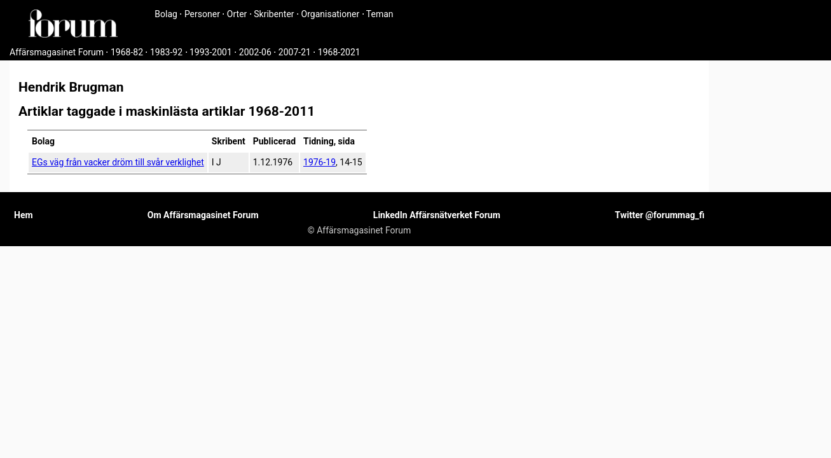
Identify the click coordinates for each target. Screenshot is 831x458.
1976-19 (319, 162)
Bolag (166, 14)
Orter (237, 14)
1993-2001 (210, 52)
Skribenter (274, 14)
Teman (380, 14)
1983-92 (166, 52)
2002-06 (255, 52)
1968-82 (127, 52)
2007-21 (294, 52)
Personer (202, 14)
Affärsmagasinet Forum (57, 52)
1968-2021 (339, 52)
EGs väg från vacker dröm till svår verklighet (118, 162)
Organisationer (330, 14)
